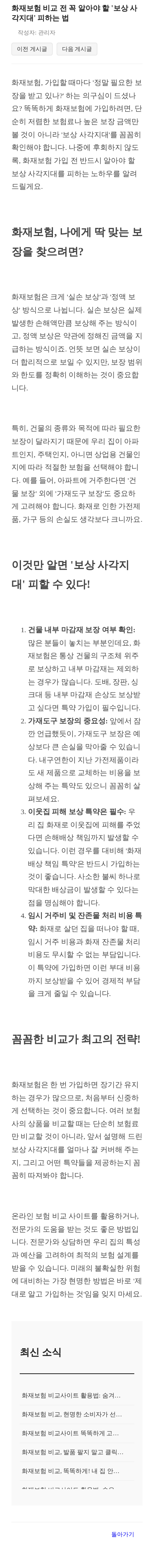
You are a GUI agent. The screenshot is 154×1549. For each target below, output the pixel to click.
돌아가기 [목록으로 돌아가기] (122, 1539)
